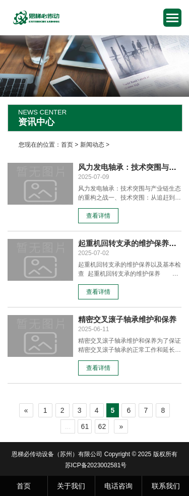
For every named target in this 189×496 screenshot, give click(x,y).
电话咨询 (118, 486)
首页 (67, 144)
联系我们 (166, 486)
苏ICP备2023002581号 (96, 465)
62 (102, 426)
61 (85, 426)
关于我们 (71, 486)
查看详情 (98, 215)
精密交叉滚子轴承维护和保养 (127, 319)
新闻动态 (92, 144)
